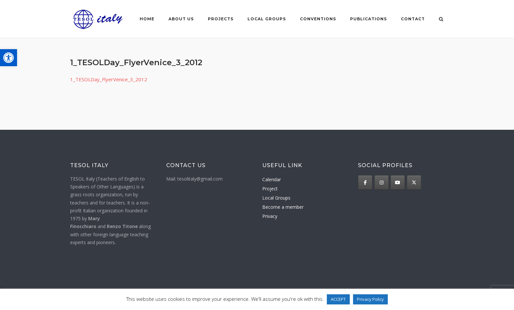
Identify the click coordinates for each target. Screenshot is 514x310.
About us (181, 18)
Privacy (269, 216)
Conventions (318, 18)
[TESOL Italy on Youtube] (397, 182)
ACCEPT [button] (338, 299)
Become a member (283, 207)
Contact (413, 18)
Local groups (266, 18)
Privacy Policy (370, 299)
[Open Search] (441, 20)
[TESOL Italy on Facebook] (365, 182)
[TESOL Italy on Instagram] (381, 182)
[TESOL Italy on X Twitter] (414, 182)
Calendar (271, 179)
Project (270, 188)
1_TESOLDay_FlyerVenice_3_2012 (108, 79)
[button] (8, 57)
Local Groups (276, 198)
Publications (368, 18)
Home (147, 18)
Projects (220, 18)
